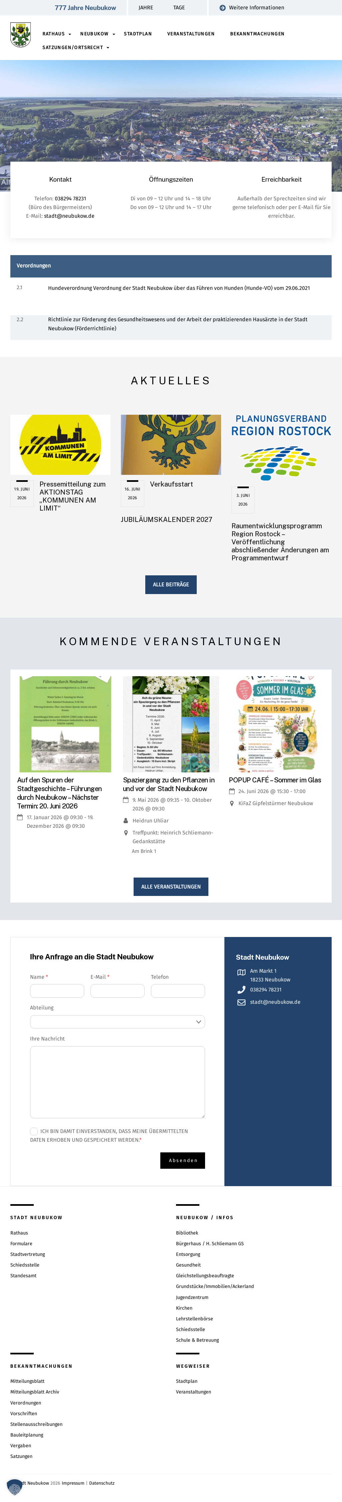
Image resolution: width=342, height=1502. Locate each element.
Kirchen (184, 1307)
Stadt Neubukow (32, 1482)
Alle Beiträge (171, 584)
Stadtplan (138, 34)
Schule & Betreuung (197, 1339)
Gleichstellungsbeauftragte (205, 1275)
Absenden (183, 1159)
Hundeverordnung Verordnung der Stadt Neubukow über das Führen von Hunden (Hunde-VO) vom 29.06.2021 (179, 287)
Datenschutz (102, 1482)
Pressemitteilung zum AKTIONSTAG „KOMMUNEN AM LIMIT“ (72, 496)
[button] (14, 1487)
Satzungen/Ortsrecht (73, 47)
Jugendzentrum (192, 1296)
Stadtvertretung (27, 1253)
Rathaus (54, 34)
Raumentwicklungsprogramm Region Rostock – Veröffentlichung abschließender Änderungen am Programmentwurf (280, 542)
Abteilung (41, 1007)
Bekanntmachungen (257, 34)
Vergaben (20, 1445)
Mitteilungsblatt (27, 1380)
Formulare (21, 1242)
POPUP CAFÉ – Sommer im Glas (275, 779)
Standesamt (23, 1275)
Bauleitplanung (26, 1434)
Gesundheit (188, 1264)
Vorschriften (23, 1412)
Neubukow (94, 34)
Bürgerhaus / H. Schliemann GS (210, 1242)
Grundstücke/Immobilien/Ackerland (215, 1285)
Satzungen (21, 1455)
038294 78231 (70, 198)
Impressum (73, 1482)
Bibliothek (187, 1232)
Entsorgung (188, 1253)
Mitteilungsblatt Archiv (34, 1391)
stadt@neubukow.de (69, 216)
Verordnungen (25, 1401)
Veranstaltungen (191, 34)
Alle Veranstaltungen (171, 886)
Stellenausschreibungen (36, 1423)
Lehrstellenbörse (194, 1317)
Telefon (160, 976)
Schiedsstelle (24, 1264)
